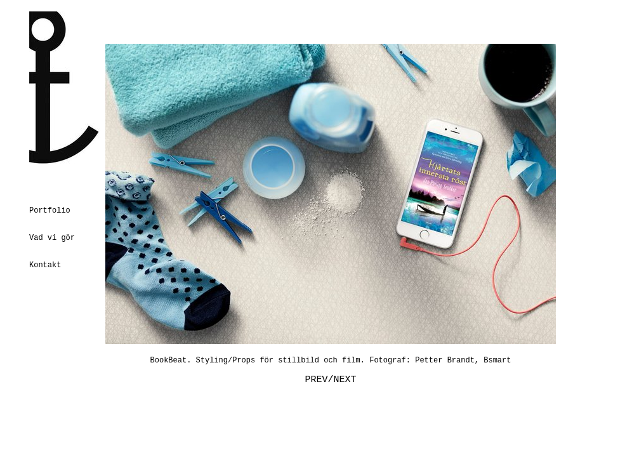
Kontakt (45, 265)
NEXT (345, 379)
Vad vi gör (52, 238)
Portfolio (49, 210)
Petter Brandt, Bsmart (463, 360)
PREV (316, 379)
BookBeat (168, 360)
